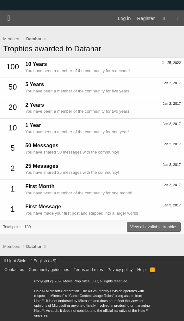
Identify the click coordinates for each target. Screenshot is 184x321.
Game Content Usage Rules (91, 296)
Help (141, 269)
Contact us (14, 269)
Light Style (15, 260)
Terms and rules (88, 269)
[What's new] (164, 18)
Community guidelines (49, 269)
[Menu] (8, 18)
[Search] (176, 18)
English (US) (44, 260)
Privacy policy (119, 269)
